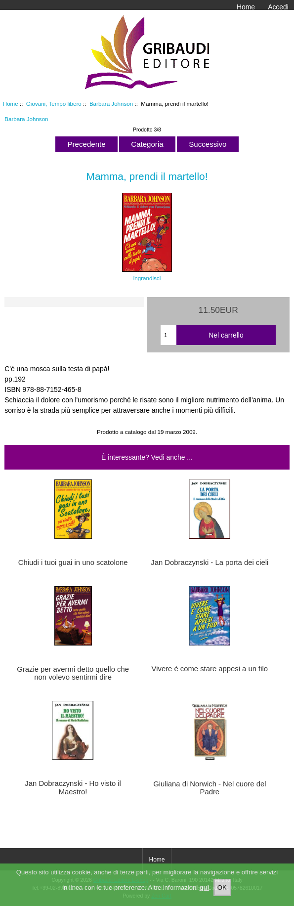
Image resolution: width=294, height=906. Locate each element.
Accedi (278, 7)
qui (205, 890)
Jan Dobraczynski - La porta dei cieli (209, 562)
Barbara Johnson (111, 103)
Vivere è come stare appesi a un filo (210, 669)
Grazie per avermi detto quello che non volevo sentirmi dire (73, 673)
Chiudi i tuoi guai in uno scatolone (73, 562)
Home (246, 7)
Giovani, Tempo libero (54, 103)
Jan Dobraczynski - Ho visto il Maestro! (73, 787)
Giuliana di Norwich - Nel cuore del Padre (209, 788)
